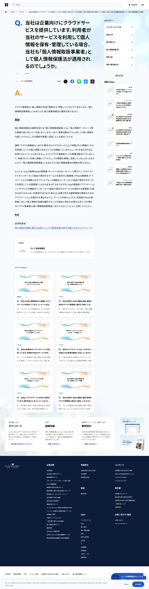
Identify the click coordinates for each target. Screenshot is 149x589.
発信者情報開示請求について (124, 144)
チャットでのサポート (121, 524)
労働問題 (129, 167)
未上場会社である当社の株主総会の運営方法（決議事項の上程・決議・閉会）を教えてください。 (124, 120)
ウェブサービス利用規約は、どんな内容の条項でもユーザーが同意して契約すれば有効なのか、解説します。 (33, 312)
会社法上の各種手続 (53, 531)
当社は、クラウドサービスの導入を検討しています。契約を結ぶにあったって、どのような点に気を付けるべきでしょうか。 (34, 400)
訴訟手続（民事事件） (53, 501)
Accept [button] (138, 584)
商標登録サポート (52, 477)
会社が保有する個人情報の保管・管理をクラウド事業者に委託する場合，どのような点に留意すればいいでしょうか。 (75, 400)
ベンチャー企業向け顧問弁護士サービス (59, 511)
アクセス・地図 (33, 574)
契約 (131, 153)
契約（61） (109, 57)
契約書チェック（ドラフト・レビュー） (57, 494)
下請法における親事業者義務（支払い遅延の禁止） (124, 184)
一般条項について (120, 504)
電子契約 (84, 527)
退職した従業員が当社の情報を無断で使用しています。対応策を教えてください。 (124, 172)
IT (17, 74)
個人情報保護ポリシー (80, 574)
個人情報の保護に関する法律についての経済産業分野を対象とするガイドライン (52, 227)
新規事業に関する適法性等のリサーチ (58, 491)
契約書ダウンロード (121, 494)
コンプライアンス (127, 101)
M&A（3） (109, 35)
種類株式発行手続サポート (55, 487)
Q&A (12, 12)
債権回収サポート (52, 504)
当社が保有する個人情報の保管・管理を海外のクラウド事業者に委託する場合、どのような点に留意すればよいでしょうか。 (75, 304)
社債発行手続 (51, 514)
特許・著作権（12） (112, 64)
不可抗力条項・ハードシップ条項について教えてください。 (124, 92)
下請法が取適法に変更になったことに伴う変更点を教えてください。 (124, 105)
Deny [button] (126, 584)
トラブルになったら (120, 481)
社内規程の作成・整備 (53, 498)
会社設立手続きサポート (54, 474)
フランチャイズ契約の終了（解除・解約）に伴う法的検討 (123, 158)
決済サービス (85, 554)
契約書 (19, 297)
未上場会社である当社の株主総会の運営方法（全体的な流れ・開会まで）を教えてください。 (124, 133)
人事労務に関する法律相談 (55, 521)
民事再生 (84, 551)
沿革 (25, 574)
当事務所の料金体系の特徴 (123, 471)
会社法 (130, 128)
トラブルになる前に (121, 477)
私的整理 (84, 474)
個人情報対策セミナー (54, 525)
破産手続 (84, 494)
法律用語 (118, 507)
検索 (14, 4)
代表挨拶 (8, 574)
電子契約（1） (110, 42)
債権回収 (84, 557)
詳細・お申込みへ (54, 444)
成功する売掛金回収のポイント (124, 474)
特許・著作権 (85, 537)
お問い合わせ (119, 520)
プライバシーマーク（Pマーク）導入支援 (58, 481)
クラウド (21, 12)
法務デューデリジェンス (54, 518)
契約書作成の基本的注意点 (123, 497)
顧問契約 (49, 528)
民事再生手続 (85, 477)
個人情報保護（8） (112, 49)
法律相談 (49, 471)
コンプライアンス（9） (113, 27)
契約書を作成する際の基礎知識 (125, 500)
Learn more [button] (9, 585)
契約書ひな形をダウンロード (21, 444)
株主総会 (129, 114)
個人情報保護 (85, 530)
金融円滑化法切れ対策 (88, 471)
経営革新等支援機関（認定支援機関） (58, 538)
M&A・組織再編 (51, 484)
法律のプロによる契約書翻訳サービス (58, 535)
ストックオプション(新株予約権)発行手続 (59, 508)
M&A (82, 524)
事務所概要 (17, 574)
